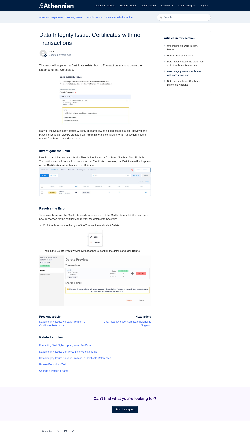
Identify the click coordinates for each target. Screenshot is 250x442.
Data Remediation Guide (119, 17)
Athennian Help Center (51, 17)
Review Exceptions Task (53, 364)
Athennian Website (105, 5)
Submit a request (187, 5)
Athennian (47, 431)
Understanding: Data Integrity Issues (181, 47)
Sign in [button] (204, 5)
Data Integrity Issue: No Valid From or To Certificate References (75, 358)
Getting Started (75, 17)
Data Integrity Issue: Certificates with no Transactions (182, 73)
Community (167, 5)
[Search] (184, 17)
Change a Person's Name (53, 371)
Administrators (149, 5)
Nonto (52, 51)
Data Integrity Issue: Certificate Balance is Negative (68, 351)
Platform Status (128, 5)
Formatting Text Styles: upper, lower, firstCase (65, 345)
